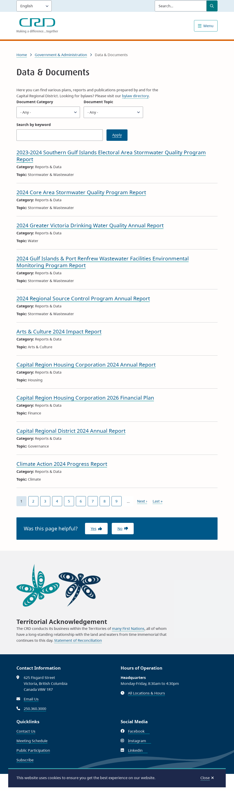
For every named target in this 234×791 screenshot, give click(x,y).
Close (205, 777)
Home (21, 54)
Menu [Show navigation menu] (208, 25)
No (119, 528)
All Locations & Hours (146, 693)
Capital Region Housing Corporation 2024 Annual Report (86, 364)
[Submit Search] (212, 5)
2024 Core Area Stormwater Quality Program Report (81, 192)
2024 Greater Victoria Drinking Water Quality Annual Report (90, 225)
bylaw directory (135, 95)
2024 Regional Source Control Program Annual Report (83, 298)
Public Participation (33, 750)
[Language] (34, 5)
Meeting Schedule (32, 740)
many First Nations (128, 628)
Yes (93, 528)
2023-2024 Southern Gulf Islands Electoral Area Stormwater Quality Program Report (111, 156)
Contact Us (25, 731)
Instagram (139, 740)
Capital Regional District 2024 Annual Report (70, 430)
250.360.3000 (35, 708)
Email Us (31, 699)
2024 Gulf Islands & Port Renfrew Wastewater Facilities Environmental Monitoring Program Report (102, 262)
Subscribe (25, 759)
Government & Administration (61, 54)
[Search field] (181, 5)
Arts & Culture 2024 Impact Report (58, 331)
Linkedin (138, 750)
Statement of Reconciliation (78, 640)
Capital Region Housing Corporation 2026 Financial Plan (85, 397)
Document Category (34, 101)
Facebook (139, 731)
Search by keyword (33, 124)
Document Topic (98, 101)
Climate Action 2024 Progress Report (61, 463)
